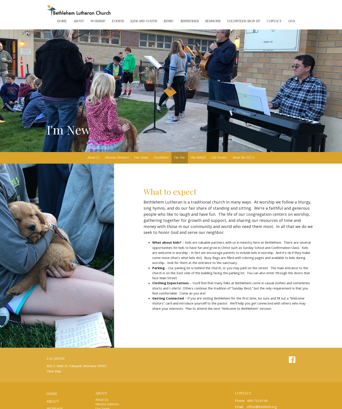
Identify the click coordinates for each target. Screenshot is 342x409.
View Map (54, 371)
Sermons (213, 21)
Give (291, 21)
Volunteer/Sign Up (243, 21)
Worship (98, 21)
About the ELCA (243, 157)
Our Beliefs (198, 157)
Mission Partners (117, 157)
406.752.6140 (257, 400)
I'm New (179, 157)
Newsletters (161, 157)
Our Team (141, 157)
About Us (93, 157)
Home (62, 21)
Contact (274, 21)
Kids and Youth (143, 21)
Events (118, 21)
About (78, 21)
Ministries (190, 21)
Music (169, 21)
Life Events (219, 157)
